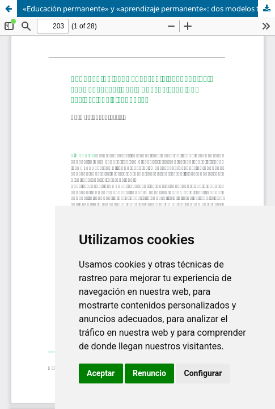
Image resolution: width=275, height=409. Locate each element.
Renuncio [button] (149, 373)
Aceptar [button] (101, 373)
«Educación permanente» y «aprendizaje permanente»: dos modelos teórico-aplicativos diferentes (149, 8)
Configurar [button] (203, 373)
